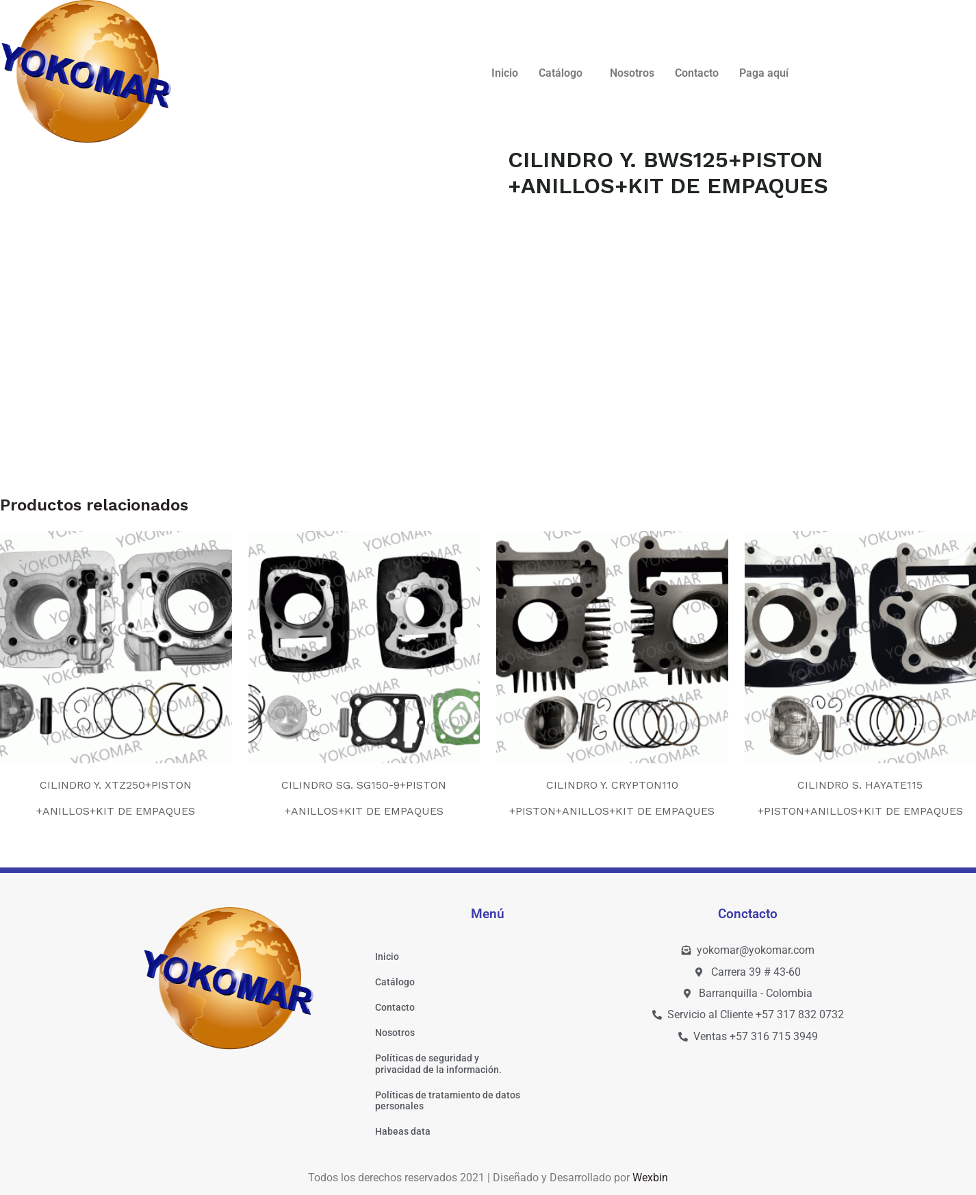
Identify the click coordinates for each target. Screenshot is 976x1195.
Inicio (504, 72)
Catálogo (560, 72)
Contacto (697, 72)
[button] (564, 73)
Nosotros (632, 72)
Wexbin (650, 1177)
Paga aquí (763, 72)
